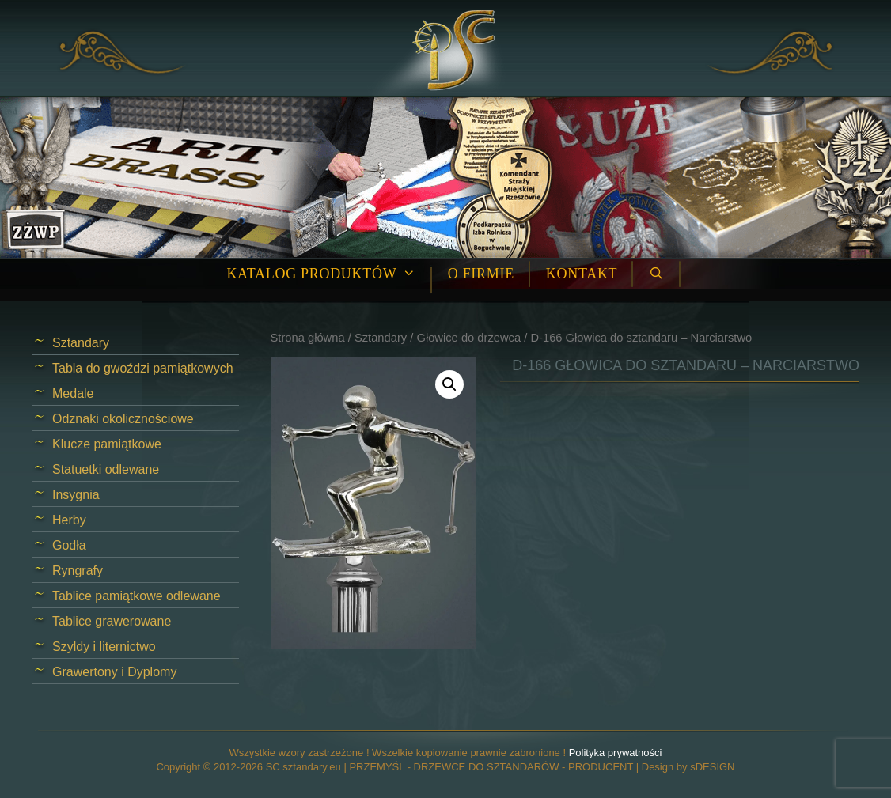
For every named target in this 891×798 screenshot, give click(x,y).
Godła (69, 545)
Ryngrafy (77, 570)
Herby (69, 520)
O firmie (481, 274)
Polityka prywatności (615, 752)
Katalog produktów (328, 274)
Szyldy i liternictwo (104, 646)
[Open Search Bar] (656, 274)
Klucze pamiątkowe (106, 444)
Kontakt (581, 274)
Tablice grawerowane (111, 621)
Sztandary (381, 337)
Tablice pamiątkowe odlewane (136, 596)
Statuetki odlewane (105, 469)
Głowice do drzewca (468, 337)
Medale (72, 393)
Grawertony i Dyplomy (114, 672)
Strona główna (308, 337)
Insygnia (76, 494)
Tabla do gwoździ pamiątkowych (142, 368)
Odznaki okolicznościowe (123, 418)
